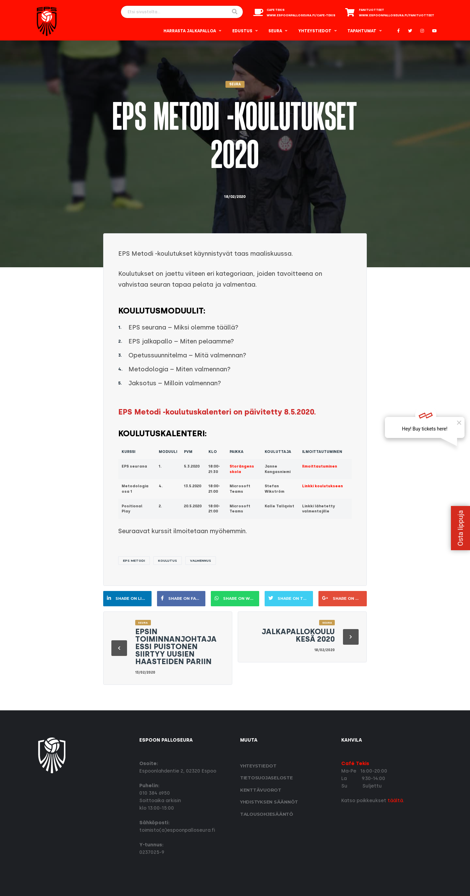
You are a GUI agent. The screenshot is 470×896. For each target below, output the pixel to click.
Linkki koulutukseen (322, 486)
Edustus (242, 31)
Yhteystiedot (314, 31)
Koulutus (167, 560)
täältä (395, 801)
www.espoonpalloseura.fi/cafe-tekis (301, 15)
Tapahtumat (361, 31)
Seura (275, 31)
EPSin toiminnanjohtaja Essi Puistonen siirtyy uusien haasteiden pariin (176, 646)
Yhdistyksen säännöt (269, 802)
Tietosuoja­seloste (266, 777)
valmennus (200, 560)
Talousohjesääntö (266, 814)
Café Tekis (355, 763)
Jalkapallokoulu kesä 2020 (298, 635)
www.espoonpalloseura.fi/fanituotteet (396, 15)
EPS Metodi (134, 560)
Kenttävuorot (260, 790)
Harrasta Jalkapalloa (189, 31)
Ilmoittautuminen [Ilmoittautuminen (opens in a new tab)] (319, 466)
